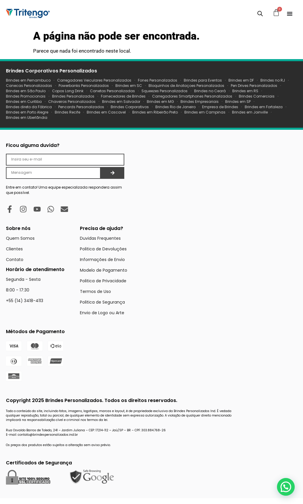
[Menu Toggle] (290, 14)
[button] (286, 487)
